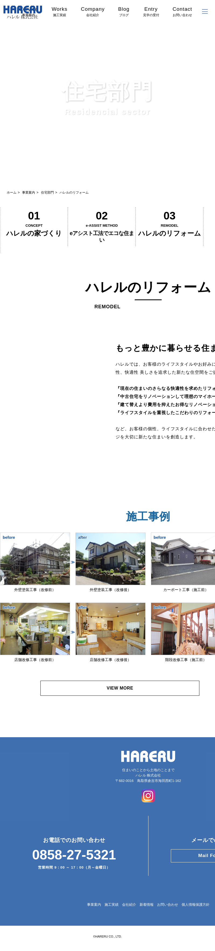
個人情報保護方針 (196, 913)
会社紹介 (129, 913)
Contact (182, 11)
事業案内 (28, 192)
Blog (123, 11)
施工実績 (112, 913)
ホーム (11, 192)
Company (93, 11)
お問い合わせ (167, 913)
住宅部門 (47, 192)
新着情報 (147, 913)
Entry (151, 11)
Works (59, 11)
